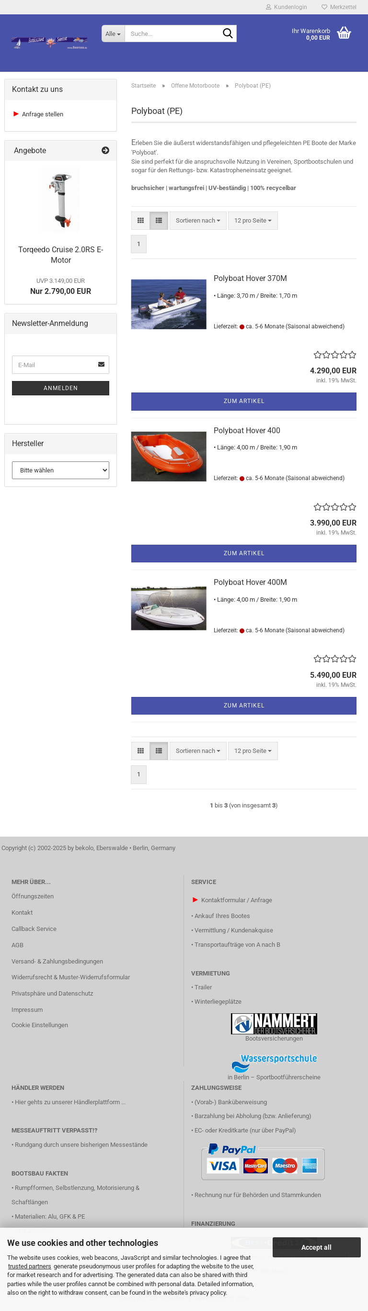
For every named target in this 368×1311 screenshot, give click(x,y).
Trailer (203, 987)
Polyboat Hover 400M (250, 582)
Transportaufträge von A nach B (237, 944)
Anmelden (61, 388)
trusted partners (29, 1266)
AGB (17, 945)
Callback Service (34, 928)
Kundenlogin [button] (286, 7)
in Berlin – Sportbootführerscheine (274, 1077)
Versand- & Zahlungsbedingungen (57, 961)
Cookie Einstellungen (40, 1025)
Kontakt (22, 912)
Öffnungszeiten (33, 896)
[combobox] (198, 221)
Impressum (27, 1009)
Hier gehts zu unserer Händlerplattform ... (70, 1102)
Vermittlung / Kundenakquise (234, 930)
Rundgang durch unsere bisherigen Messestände (81, 1144)
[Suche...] (113, 33)
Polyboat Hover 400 (247, 430)
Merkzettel (339, 7)
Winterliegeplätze (218, 1001)
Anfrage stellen (42, 114)
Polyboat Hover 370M (250, 278)
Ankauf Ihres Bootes (222, 915)
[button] (140, 221)
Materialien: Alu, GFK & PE (50, 1216)
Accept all (316, 1247)
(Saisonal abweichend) (315, 326)
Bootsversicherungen (274, 1038)
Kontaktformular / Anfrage (236, 900)
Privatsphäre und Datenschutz (52, 993)
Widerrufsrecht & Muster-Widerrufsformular (71, 977)
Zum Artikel (244, 401)
